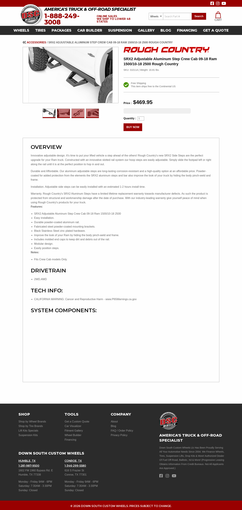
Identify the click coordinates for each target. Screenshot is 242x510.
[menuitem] (22, 30)
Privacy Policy (119, 434)
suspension (120, 30)
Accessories (36, 42)
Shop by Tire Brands (30, 425)
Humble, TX (27, 459)
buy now (132, 127)
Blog (165, 30)
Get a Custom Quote (77, 421)
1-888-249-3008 (61, 19)
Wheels (21, 30)
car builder (89, 30)
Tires (40, 30)
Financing (187, 30)
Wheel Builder (73, 434)
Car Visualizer (73, 425)
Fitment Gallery (74, 430)
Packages (61, 30)
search (198, 16)
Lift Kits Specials (28, 430)
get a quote (216, 30)
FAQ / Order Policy (122, 430)
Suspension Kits (28, 434)
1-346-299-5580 (76, 464)
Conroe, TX (73, 459)
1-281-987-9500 (29, 464)
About (114, 421)
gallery (146, 30)
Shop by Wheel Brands (32, 421)
